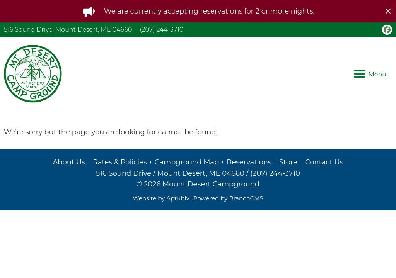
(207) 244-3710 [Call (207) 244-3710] (161, 29)
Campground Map (187, 162)
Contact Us (324, 162)
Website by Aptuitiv (161, 198)
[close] (388, 11)
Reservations (249, 162)
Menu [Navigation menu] (370, 74)
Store (288, 162)
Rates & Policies (120, 162)
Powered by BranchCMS (228, 198)
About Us (69, 162)
